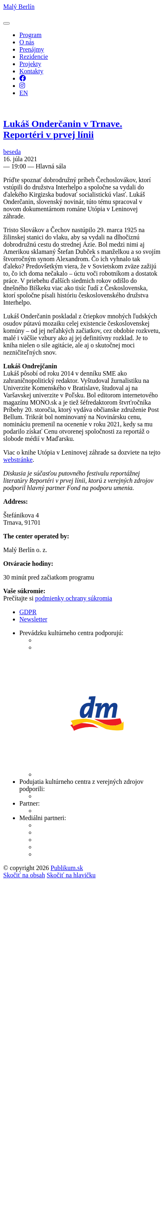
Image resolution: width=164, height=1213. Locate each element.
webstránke (18, 459)
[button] (6, 23)
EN (23, 92)
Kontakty (31, 71)
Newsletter (33, 619)
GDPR (28, 612)
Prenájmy (31, 49)
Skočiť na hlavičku (71, 875)
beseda (12, 151)
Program (30, 34)
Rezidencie (33, 56)
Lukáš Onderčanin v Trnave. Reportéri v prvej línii (62, 129)
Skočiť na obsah (24, 875)
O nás (26, 42)
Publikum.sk (66, 867)
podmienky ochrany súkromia (73, 598)
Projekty (30, 63)
